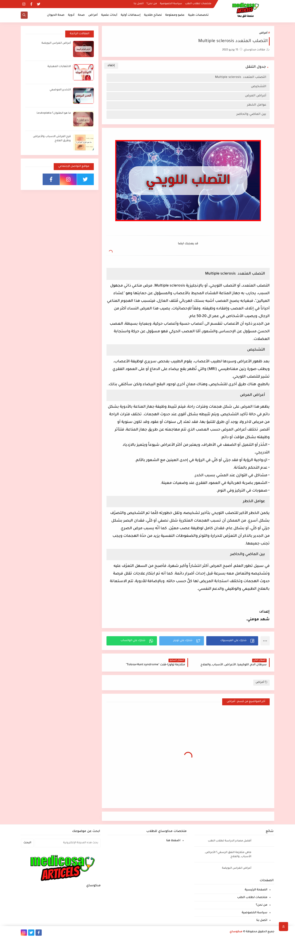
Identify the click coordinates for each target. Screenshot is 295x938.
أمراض (93, 15)
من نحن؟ (152, 3)
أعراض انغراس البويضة (56, 43)
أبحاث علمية (109, 15)
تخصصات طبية (198, 15)
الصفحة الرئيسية (256, 890)
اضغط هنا (173, 840)
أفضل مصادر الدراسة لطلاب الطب (229, 841)
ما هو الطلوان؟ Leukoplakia (54, 113)
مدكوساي (236, 931)
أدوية (71, 15)
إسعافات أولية (131, 15)
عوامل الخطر (256, 105)
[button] (232, 640)
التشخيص (258, 86)
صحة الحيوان (56, 15)
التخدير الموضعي (60, 90)
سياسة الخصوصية (171, 3)
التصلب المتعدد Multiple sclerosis (240, 77)
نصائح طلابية (153, 15)
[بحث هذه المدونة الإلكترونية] (68, 843)
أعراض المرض (255, 96)
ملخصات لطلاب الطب (198, 3)
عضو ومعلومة (175, 15)
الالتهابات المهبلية (59, 66)
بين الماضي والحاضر (251, 114)
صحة (81, 15)
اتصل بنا (139, 3)
